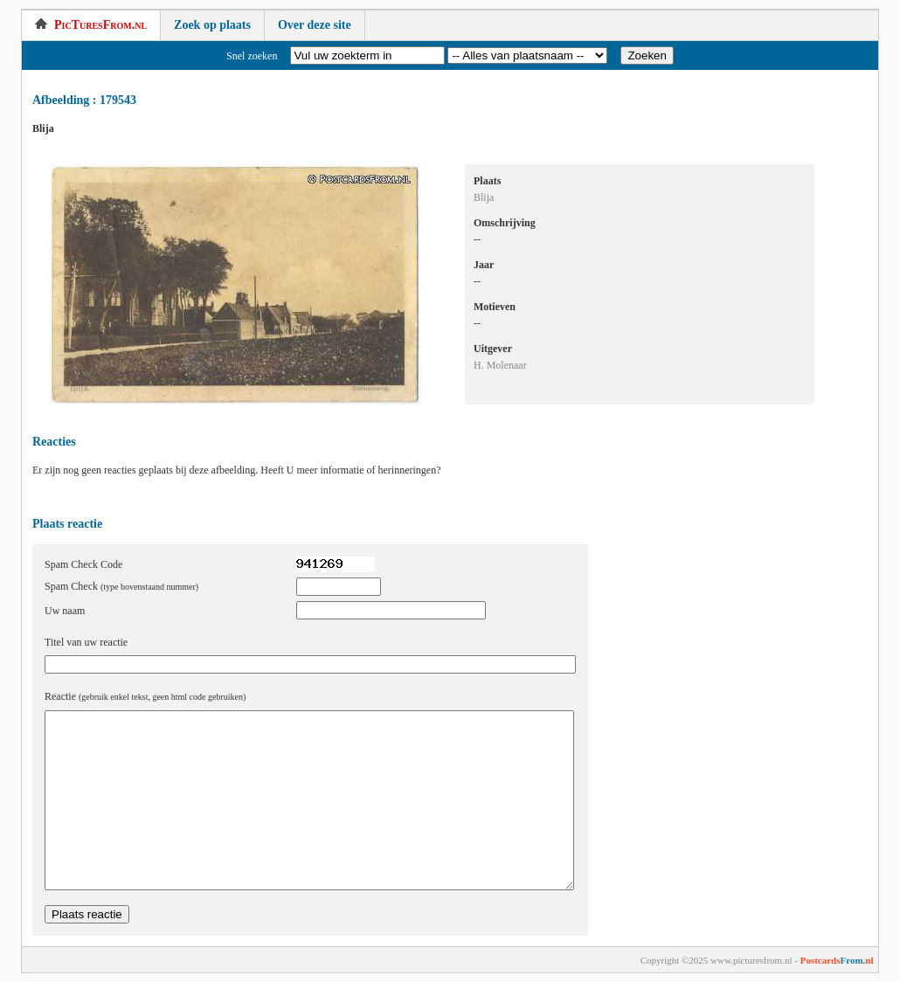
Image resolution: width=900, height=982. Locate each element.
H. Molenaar (500, 365)
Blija (484, 197)
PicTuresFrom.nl (91, 24)
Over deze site (314, 24)
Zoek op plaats (212, 24)
